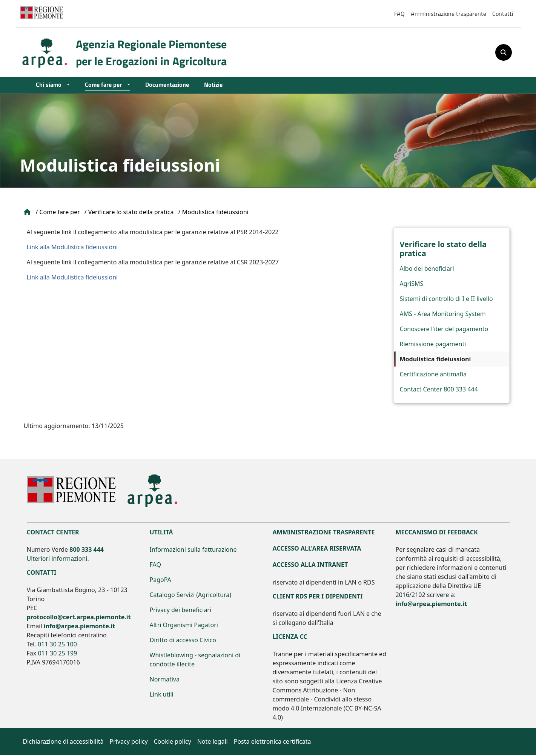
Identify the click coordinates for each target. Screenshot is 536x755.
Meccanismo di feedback (437, 532)
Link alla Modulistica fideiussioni (72, 247)
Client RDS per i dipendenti (318, 596)
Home (27, 212)
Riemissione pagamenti (433, 344)
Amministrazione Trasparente (324, 532)
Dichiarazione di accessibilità (63, 741)
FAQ (399, 13)
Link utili (162, 694)
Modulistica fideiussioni (435, 359)
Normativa (165, 679)
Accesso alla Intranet (310, 564)
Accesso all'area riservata (317, 548)
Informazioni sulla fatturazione (193, 549)
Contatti (502, 13)
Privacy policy (129, 741)
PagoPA (160, 579)
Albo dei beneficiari (427, 268)
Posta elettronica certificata (272, 741)
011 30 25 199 (57, 653)
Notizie (213, 84)
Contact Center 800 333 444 (439, 389)
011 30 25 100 (57, 644)
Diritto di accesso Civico (183, 640)
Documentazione (167, 84)
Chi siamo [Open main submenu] (50, 84)
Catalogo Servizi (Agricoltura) (191, 595)
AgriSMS (412, 283)
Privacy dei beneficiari (181, 610)
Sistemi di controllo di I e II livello (446, 299)
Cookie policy (172, 741)
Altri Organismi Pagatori (184, 625)
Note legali (212, 741)
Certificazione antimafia (433, 374)
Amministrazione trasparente (448, 13)
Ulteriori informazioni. (58, 558)
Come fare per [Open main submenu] (105, 84)
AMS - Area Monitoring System (443, 314)
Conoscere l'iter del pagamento (444, 329)
